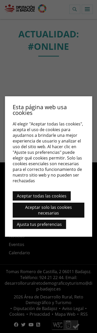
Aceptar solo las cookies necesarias (48, 210)
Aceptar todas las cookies (41, 196)
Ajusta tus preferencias (39, 224)
